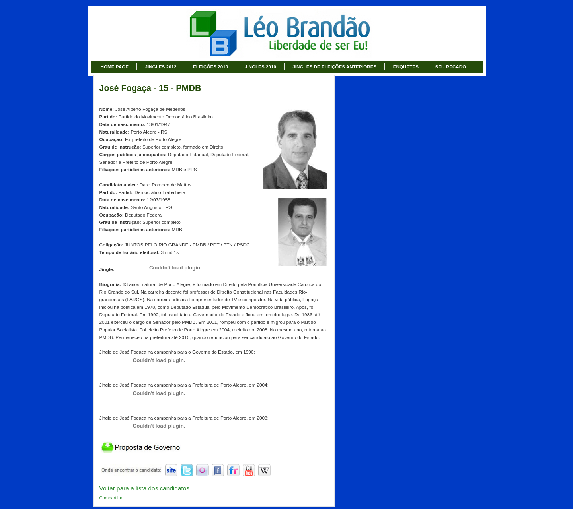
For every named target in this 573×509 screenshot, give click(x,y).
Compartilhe (111, 497)
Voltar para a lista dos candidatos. (145, 488)
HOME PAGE (115, 66)
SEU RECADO (450, 66)
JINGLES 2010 (260, 66)
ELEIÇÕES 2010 (210, 66)
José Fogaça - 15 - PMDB (150, 88)
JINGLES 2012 (160, 66)
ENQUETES (406, 66)
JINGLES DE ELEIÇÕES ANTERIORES (334, 66)
